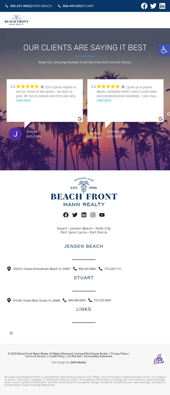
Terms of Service (35, 356)
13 (109, 151)
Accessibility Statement (98, 356)
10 (96, 151)
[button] (164, 49)
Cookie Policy (57, 356)
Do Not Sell (74, 356)
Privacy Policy (119, 353)
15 (118, 151)
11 (100, 151)
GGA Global (78, 362)
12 (105, 151)
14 (114, 151)
